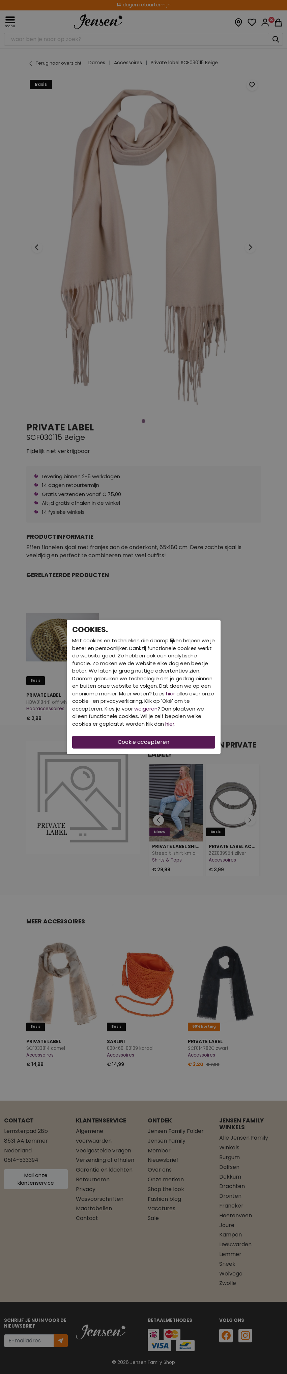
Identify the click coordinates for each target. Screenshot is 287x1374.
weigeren (145, 708)
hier (170, 693)
